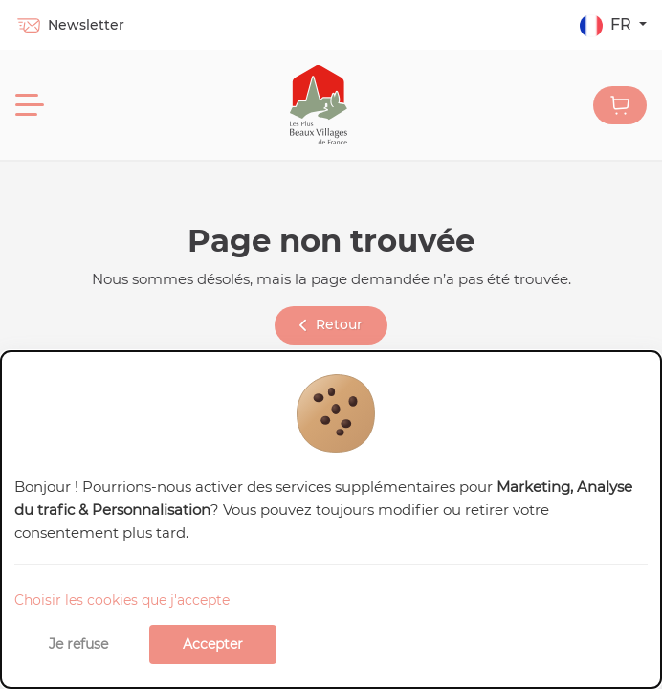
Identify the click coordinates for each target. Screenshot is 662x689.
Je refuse (78, 644)
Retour (331, 324)
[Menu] (29, 105)
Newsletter (69, 24)
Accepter (213, 644)
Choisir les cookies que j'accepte (122, 600)
